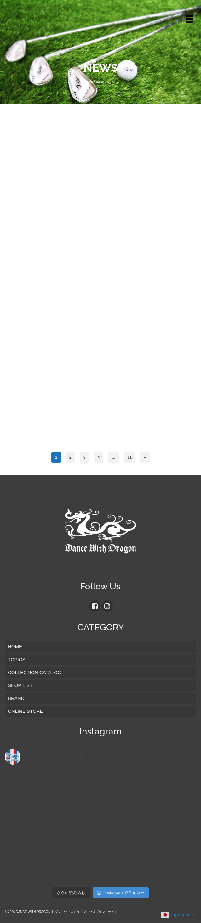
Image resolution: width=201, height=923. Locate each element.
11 (130, 457)
